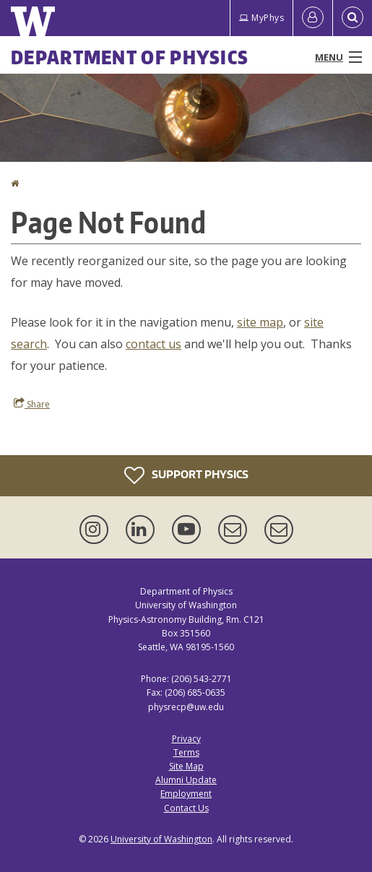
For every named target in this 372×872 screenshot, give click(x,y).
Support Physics (186, 475)
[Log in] (312, 18)
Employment (186, 793)
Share (32, 403)
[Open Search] (352, 18)
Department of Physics (129, 57)
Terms (186, 752)
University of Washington (161, 839)
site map (260, 322)
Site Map (186, 766)
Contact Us (186, 808)
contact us (153, 344)
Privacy (186, 739)
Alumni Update (186, 780)
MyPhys (261, 18)
